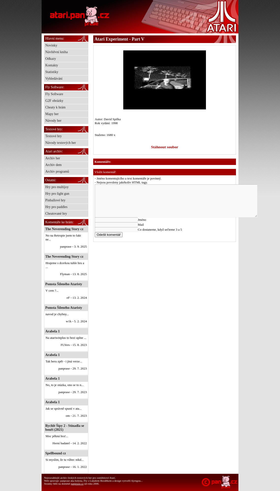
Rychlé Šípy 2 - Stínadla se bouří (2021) (64, 427)
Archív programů (57, 171)
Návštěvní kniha (56, 52)
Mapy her (52, 114)
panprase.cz (77, 483)
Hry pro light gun (57, 193)
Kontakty (51, 65)
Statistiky (51, 72)
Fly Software (54, 94)
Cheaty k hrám (55, 107)
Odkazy (50, 58)
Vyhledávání (53, 78)
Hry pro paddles (56, 207)
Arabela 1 (52, 331)
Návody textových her (60, 143)
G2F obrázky (54, 101)
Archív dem (53, 165)
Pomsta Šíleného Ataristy (63, 284)
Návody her (53, 120)
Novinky (51, 45)
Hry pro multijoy (57, 187)
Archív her (52, 158)
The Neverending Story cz (64, 229)
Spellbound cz (55, 453)
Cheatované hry (56, 213)
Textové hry (53, 136)
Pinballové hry (55, 200)
